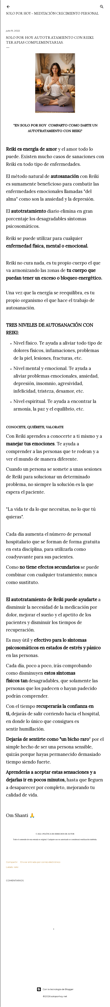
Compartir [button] (12, 862)
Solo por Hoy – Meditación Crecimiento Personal (52, 13)
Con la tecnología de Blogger (55, 989)
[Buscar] (102, 6)
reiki (16, 867)
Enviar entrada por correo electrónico (40, 862)
